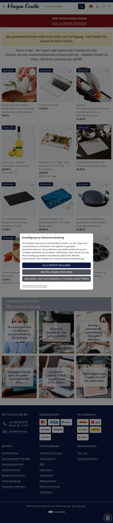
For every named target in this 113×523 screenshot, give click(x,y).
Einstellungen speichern (56, 272)
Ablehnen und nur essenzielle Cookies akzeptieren (56, 278)
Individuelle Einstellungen (34, 285)
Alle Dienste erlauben (56, 265)
